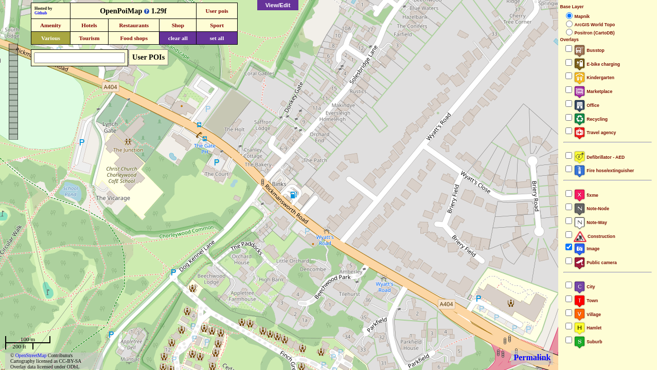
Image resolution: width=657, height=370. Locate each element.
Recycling (591, 119)
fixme (586, 195)
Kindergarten (594, 77)
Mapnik (582, 16)
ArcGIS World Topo (594, 24)
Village (587, 314)
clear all (178, 38)
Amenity (50, 25)
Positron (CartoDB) (594, 32)
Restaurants (134, 25)
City (584, 286)
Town (586, 300)
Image (586, 248)
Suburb (588, 341)
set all (217, 38)
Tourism (89, 38)
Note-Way (590, 222)
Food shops (134, 38)
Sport (217, 25)
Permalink (532, 357)
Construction (594, 236)
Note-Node (591, 208)
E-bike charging (597, 64)
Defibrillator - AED (599, 157)
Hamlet (587, 327)
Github (40, 13)
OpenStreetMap (31, 355)
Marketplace (593, 91)
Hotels (89, 25)
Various (50, 38)
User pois (216, 11)
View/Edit (278, 5)
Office (586, 105)
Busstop (589, 50)
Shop (178, 25)
